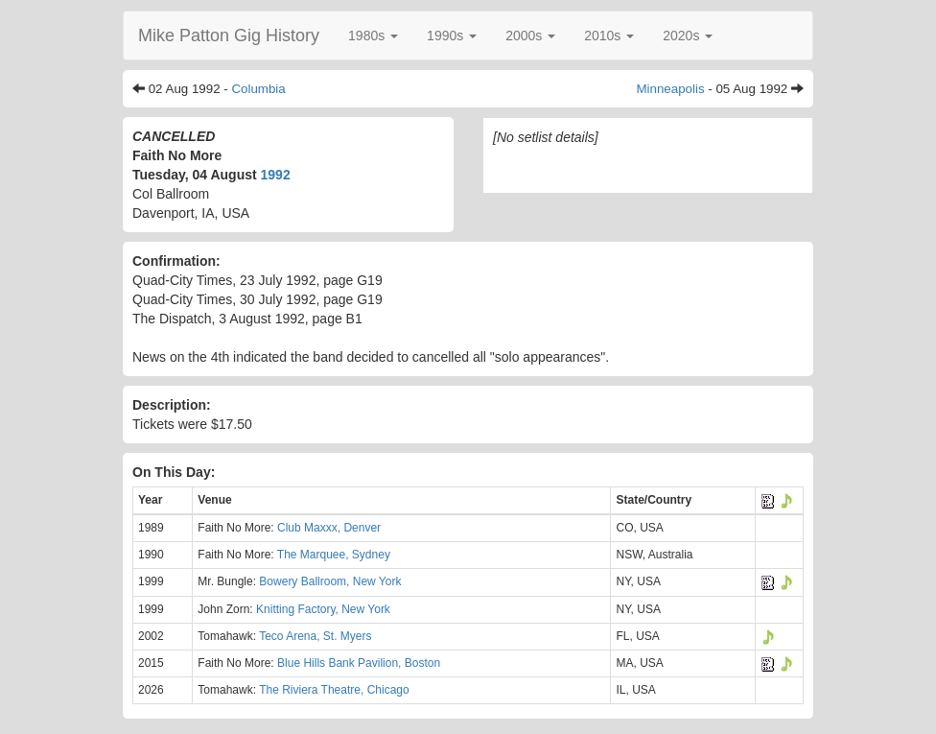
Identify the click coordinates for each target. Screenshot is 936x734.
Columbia (258, 89)
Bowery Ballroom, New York (330, 581)
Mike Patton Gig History (228, 35)
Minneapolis (670, 89)
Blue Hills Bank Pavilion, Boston (358, 663)
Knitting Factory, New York (323, 609)
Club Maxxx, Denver (329, 527)
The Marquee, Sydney (333, 554)
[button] (373, 35)
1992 (276, 174)
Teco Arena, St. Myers (315, 636)
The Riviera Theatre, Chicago (334, 690)
